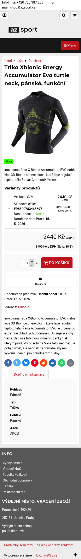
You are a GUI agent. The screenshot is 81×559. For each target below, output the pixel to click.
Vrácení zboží (12, 469)
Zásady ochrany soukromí (55, 545)
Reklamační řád (14, 492)
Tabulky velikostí (15, 475)
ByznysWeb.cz (46, 555)
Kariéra (8, 486)
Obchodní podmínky (17, 480)
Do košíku (56, 262)
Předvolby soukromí (18, 545)
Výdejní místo (13, 463)
